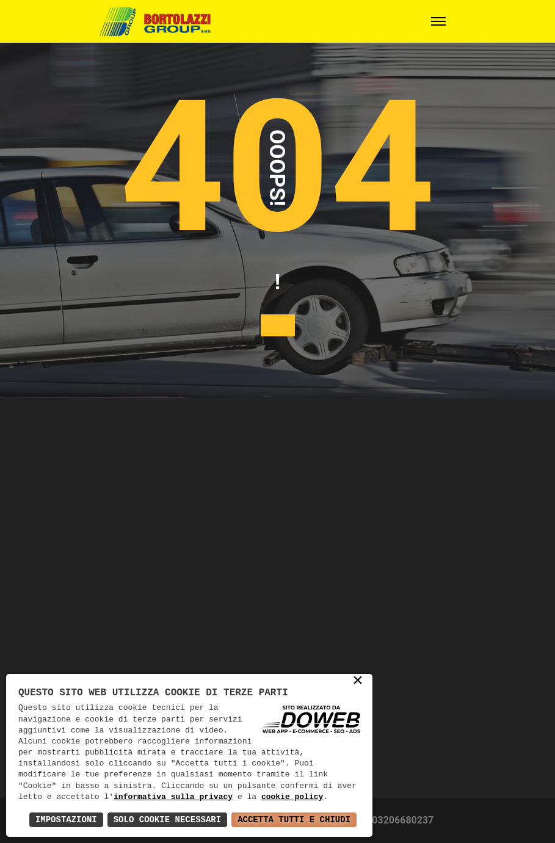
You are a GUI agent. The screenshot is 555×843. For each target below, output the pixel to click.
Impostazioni (66, 819)
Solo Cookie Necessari (167, 819)
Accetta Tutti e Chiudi (294, 819)
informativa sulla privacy (173, 797)
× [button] (357, 681)
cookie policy (292, 797)
